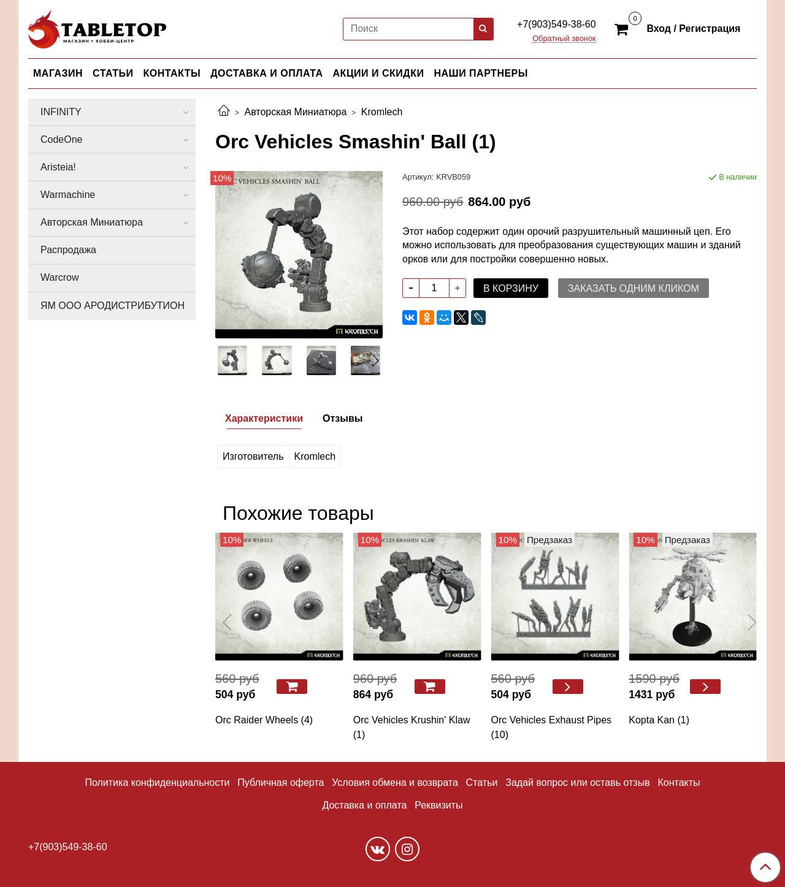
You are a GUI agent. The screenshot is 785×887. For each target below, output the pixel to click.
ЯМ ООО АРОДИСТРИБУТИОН (112, 305)
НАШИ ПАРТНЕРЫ (480, 73)
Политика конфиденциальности (157, 782)
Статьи (482, 782)
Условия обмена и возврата (395, 782)
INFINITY (61, 112)
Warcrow (59, 277)
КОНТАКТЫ (172, 73)
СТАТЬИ (113, 73)
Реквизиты (438, 805)
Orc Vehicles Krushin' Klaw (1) (411, 727)
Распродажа (68, 250)
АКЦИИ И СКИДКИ (378, 73)
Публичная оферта (280, 782)
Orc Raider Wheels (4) (264, 720)
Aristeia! (58, 167)
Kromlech (382, 112)
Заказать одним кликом (633, 288)
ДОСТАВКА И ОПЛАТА (266, 73)
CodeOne (61, 139)
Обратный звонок (564, 39)
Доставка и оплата (364, 805)
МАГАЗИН (58, 73)
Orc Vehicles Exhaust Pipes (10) (551, 727)
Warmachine (67, 194)
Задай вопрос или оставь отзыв (577, 782)
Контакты (678, 782)
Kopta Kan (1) (659, 720)
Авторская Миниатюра (295, 112)
